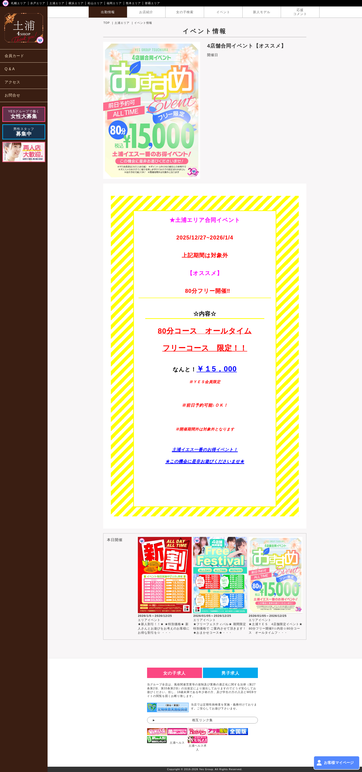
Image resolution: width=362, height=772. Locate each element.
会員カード (14, 56)
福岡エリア (114, 3)
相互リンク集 (202, 720)
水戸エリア (37, 3)
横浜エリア (76, 3)
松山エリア (95, 3)
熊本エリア (133, 3)
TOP (106, 22)
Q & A (10, 69)
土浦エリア (56, 3)
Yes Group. (206, 769)
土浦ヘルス (177, 742)
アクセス (12, 82)
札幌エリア (18, 3)
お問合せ (12, 95)
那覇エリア (152, 3)
